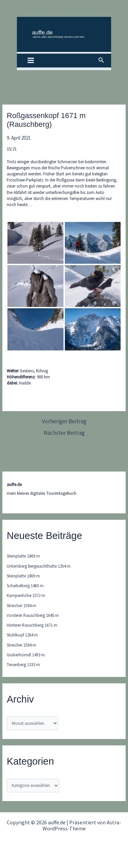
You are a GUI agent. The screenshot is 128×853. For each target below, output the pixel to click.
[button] (101, 60)
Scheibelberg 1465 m (25, 586)
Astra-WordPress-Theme (82, 825)
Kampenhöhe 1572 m (26, 595)
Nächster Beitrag (64, 433)
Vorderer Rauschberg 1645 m (33, 615)
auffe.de (42, 32)
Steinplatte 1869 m (23, 556)
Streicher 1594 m (21, 605)
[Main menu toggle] (31, 61)
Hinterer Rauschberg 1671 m (32, 625)
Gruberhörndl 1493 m (26, 655)
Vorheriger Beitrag (64, 421)
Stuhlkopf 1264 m (22, 635)
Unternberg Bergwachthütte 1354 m (39, 566)
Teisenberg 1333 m (23, 664)
